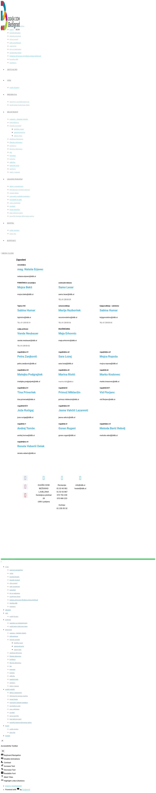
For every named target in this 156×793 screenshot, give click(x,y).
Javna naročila (14, 716)
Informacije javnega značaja (19, 696)
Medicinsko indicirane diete (19, 626)
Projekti (12, 712)
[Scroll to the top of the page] (1, 561)
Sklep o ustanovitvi (16, 692)
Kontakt (7, 736)
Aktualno (8, 610)
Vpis (6, 613)
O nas (7, 567)
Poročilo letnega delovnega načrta (21, 722)
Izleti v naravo (14, 686)
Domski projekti (15, 639)
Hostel (7, 726)
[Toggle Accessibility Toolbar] (2, 741)
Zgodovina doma (15, 596)
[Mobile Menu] (7, 253)
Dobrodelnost (14, 636)
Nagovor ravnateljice (16, 570)
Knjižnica (12, 659)
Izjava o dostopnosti (13, 786)
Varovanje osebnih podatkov (19, 702)
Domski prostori (15, 580)
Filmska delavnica (15, 656)
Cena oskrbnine (14, 709)
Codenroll (26, 789)
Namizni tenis (14, 679)
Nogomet (12, 669)
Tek (10, 666)
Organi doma (14, 699)
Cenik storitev (14, 729)
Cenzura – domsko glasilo (18, 633)
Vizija (11, 573)
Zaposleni (13, 590)
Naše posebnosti (15, 586)
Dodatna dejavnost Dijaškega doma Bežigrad (24, 600)
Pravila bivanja (14, 577)
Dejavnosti (8, 630)
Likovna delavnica (15, 663)
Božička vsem (18, 643)
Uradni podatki (10, 689)
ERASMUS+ (13, 606)
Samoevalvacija (19, 646)
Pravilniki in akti (15, 706)
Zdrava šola (17, 649)
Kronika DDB (13, 603)
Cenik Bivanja (14, 616)
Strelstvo (12, 683)
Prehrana (8, 620)
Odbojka (12, 676)
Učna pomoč (13, 583)
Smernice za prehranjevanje (18, 623)
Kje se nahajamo (15, 593)
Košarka (12, 673)
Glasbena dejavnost (16, 653)
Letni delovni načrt (15, 719)
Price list (12, 732)
